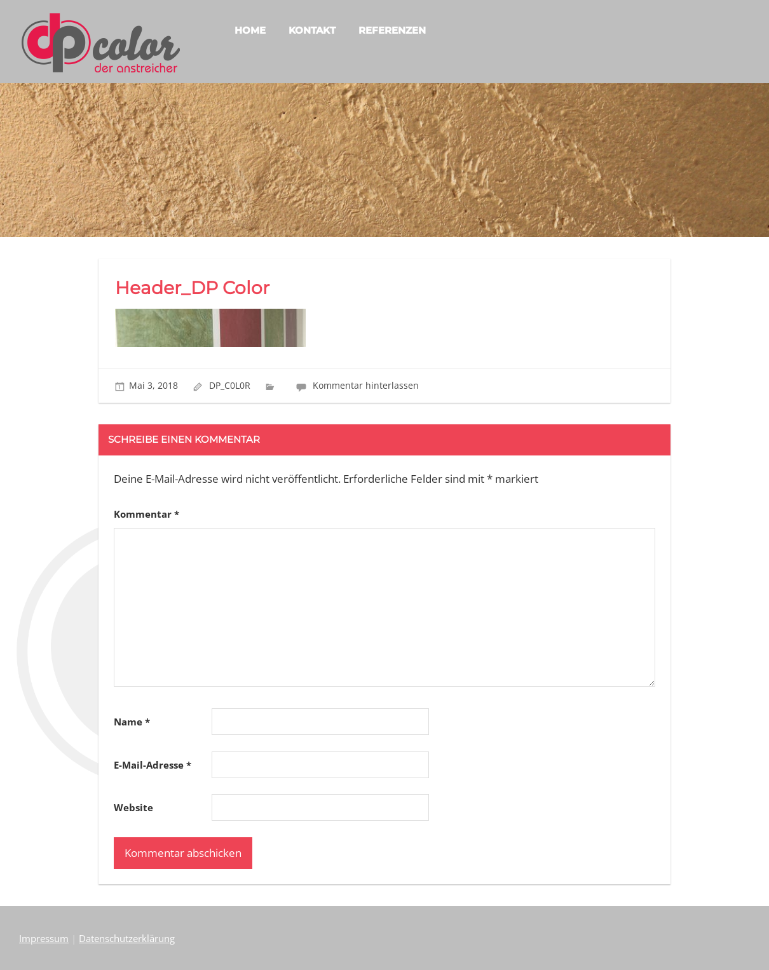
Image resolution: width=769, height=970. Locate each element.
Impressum (44, 938)
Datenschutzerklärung (127, 938)
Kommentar (146, 514)
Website (133, 807)
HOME (250, 30)
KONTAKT (312, 30)
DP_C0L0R (229, 385)
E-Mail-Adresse (152, 764)
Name (132, 721)
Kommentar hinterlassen (366, 385)
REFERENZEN (392, 30)
